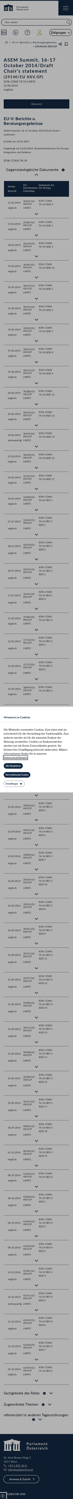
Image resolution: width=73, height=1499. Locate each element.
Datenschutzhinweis (15, 757)
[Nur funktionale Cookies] (17, 775)
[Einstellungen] (14, 784)
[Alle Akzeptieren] (13, 766)
